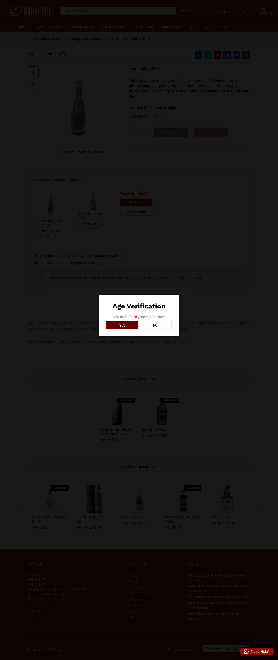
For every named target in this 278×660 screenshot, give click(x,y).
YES (122, 325)
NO (155, 325)
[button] (257, 651)
